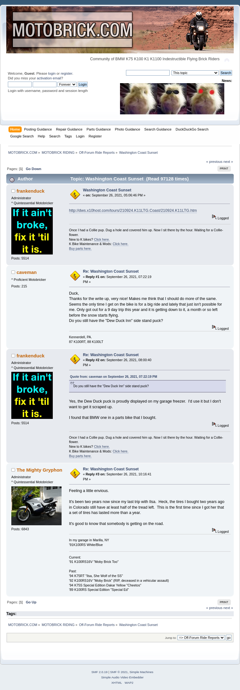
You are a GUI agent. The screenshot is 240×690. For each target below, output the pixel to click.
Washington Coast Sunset (107, 190)
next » (228, 161)
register (66, 73)
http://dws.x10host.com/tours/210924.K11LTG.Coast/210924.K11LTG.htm (133, 210)
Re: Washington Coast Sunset (111, 271)
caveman (27, 272)
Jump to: (171, 637)
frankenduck (31, 191)
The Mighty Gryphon (40, 470)
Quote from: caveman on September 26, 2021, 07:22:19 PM (113, 376)
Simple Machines (141, 672)
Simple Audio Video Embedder (122, 677)
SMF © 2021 (119, 672)
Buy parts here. (80, 248)
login (52, 73)
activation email (49, 78)
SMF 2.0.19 (99, 672)
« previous (214, 161)
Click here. (102, 239)
